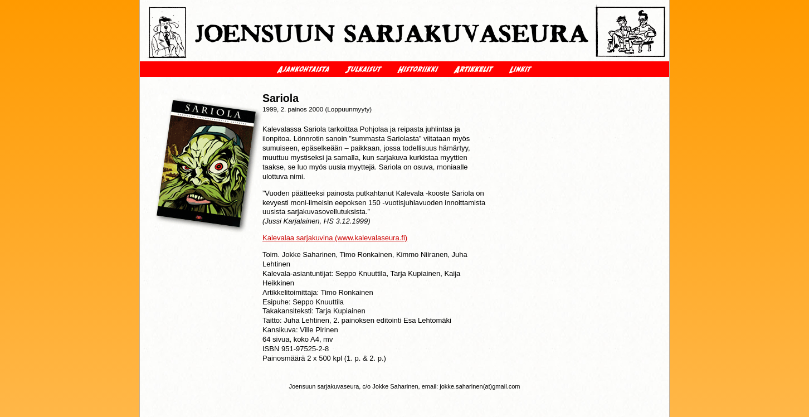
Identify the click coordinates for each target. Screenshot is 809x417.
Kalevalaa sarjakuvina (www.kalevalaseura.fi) (334, 238)
